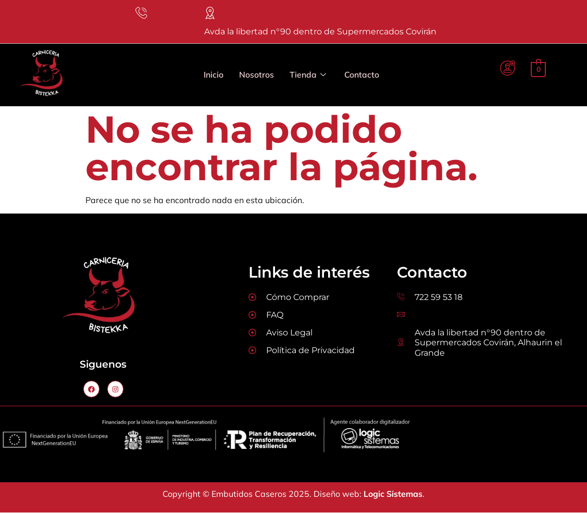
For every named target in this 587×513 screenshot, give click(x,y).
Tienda (308, 75)
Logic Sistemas (393, 494)
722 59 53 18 (159, 32)
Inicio (213, 75)
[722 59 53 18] (141, 13)
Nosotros (256, 75)
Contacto (361, 75)
